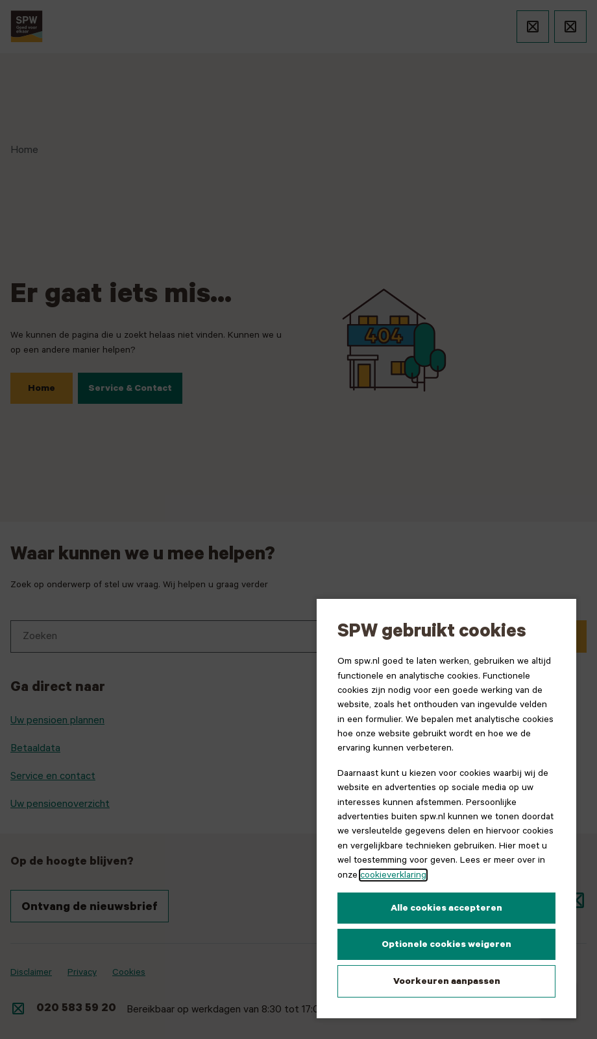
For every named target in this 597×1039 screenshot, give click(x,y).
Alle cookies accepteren (446, 908)
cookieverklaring (393, 875)
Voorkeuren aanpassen (446, 981)
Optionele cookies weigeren (446, 944)
